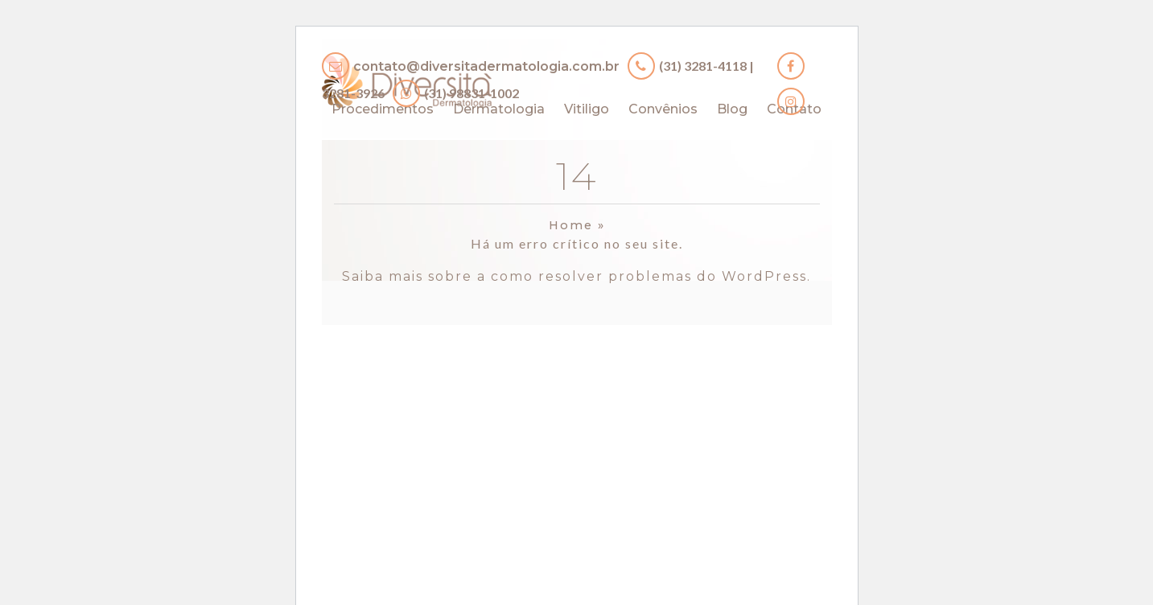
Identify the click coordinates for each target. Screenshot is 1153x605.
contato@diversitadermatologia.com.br (486, 66)
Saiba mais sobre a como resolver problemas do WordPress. (576, 276)
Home (571, 225)
